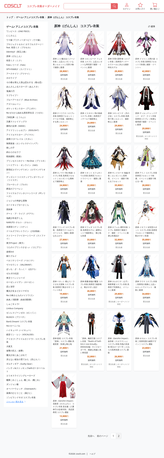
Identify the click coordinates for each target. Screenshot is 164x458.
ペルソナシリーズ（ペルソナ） (20, 260)
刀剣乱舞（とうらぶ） (16, 117)
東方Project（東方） (15, 243)
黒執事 (9, 209)
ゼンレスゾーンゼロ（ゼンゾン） (21, 312)
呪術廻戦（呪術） (14, 156)
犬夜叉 (9, 346)
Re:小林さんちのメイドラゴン (20, 295)
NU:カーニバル (13, 325)
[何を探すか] (87, 6)
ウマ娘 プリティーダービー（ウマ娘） (24, 40)
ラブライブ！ (12, 95)
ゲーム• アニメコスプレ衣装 (30, 17)
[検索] (114, 6)
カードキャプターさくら (17, 204)
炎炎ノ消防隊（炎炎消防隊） (19, 299)
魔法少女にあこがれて (16, 355)
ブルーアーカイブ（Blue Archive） (22, 99)
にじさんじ (11, 35)
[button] (126, 6)
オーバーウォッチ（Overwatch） (21, 388)
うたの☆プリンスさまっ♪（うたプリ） (24, 247)
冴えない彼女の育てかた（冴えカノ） (23, 359)
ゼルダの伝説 (12, 273)
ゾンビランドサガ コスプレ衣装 (21, 397)
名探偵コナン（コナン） (17, 226)
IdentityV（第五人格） (16, 51)
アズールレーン (13, 104)
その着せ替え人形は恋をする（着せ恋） (24, 82)
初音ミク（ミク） (14, 60)
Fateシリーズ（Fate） (16, 64)
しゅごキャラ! (12, 304)
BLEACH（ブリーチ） (16, 317)
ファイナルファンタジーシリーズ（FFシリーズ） (26, 195)
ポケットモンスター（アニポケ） (21, 108)
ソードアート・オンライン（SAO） (22, 165)
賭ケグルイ (11, 256)
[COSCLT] (13, 6)
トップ (9, 17)
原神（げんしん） (14, 56)
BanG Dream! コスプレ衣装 (19, 321)
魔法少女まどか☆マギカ (17, 290)
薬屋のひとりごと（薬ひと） (19, 393)
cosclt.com (80, 453)
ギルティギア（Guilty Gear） (20, 363)
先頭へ (91, 435)
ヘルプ (92, 453)
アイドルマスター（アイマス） (20, 134)
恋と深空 (10, 286)
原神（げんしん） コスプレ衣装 (63, 17)
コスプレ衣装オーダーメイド (43, 6)
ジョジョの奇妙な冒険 (16, 200)
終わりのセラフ (13, 152)
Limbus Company (14, 308)
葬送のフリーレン (14, 188)
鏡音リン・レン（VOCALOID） (20, 334)
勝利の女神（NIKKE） (16, 125)
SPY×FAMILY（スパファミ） (19, 69)
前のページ (102, 435)
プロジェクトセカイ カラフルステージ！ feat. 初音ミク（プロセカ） (25, 46)
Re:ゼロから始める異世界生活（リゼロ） (25, 112)
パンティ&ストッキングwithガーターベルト (25, 370)
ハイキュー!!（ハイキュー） (19, 330)
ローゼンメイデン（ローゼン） (20, 282)
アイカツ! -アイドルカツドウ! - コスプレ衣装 (25, 340)
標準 (151, 26)
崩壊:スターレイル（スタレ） (20, 138)
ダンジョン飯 (12, 384)
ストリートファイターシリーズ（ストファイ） (25, 237)
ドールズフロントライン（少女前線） (23, 231)
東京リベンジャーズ (15, 277)
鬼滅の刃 (10, 91)
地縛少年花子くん (14, 218)
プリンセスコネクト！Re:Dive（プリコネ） (26, 160)
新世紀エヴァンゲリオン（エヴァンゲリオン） (25, 171)
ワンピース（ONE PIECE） (18, 31)
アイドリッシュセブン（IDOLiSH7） (23, 130)
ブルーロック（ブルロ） (17, 184)
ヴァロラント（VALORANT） (19, 264)
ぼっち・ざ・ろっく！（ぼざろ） (21, 269)
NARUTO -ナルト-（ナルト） (19, 222)
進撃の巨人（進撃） (15, 350)
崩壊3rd (10, 251)
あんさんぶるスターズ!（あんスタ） (23, 86)
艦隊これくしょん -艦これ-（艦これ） (23, 380)
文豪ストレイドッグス (16, 121)
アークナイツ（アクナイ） (18, 73)
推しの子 (10, 147)
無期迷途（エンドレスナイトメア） (22, 143)
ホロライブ (11, 77)
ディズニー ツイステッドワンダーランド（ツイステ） (25, 179)
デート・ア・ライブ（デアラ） (20, 213)
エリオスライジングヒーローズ (20, 375)
